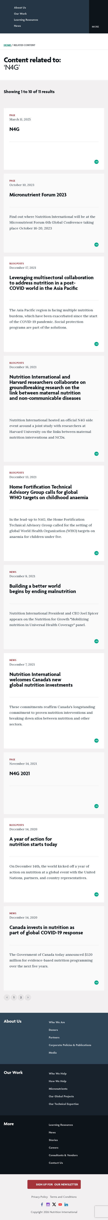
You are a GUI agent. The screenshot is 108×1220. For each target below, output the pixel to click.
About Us (20, 7)
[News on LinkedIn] (66, 1204)
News (17, 26)
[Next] (28, 997)
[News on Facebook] (42, 1204)
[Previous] (7, 997)
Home (7, 45)
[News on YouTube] (60, 1204)
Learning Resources (26, 19)
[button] (98, 26)
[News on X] (54, 1204)
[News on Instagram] (48, 1204)
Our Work (20, 13)
